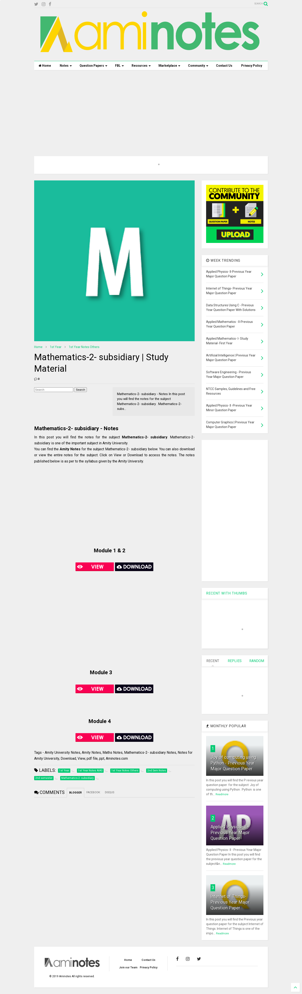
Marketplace (169, 65)
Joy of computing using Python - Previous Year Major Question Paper (233, 763)
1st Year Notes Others (84, 347)
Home (45, 65)
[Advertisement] (151, 107)
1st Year (56, 347)
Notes (66, 65)
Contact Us (224, 65)
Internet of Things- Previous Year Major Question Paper (230, 902)
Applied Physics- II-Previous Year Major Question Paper (230, 832)
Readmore (222, 794)
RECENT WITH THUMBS (226, 593)
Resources (141, 65)
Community (198, 65)
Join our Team (128, 967)
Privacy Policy (251, 65)
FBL (119, 65)
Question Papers (93, 65)
